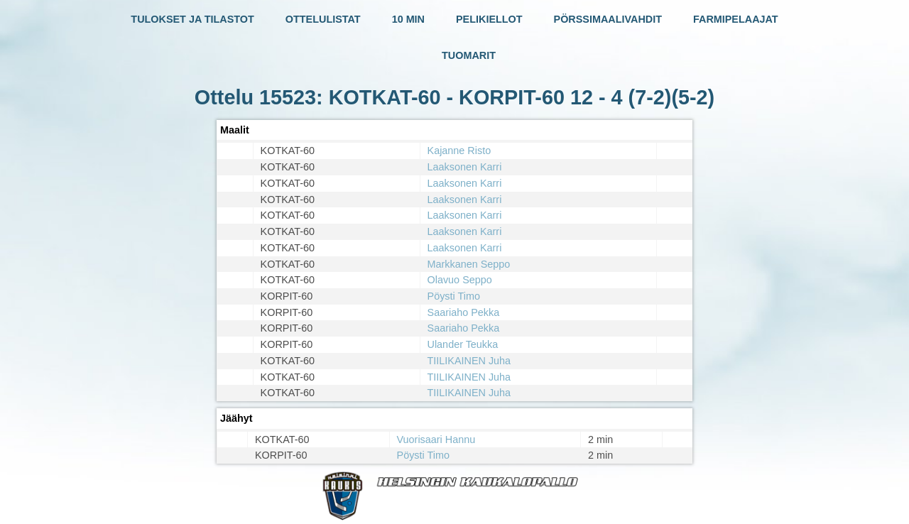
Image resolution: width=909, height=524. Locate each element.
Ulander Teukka (463, 344)
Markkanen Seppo (469, 264)
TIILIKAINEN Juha (469, 360)
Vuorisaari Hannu (436, 439)
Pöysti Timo (454, 296)
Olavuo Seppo (460, 279)
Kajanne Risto (459, 150)
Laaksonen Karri (465, 167)
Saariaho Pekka (464, 312)
